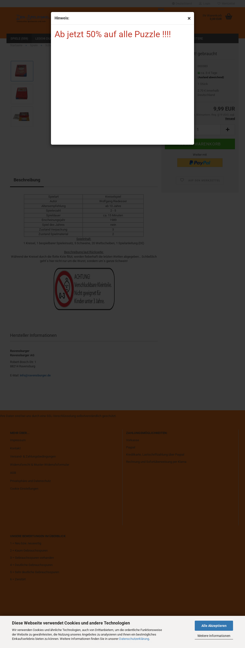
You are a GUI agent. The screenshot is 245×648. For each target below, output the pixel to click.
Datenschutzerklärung (134, 639)
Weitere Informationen (213, 636)
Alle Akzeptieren (214, 626)
